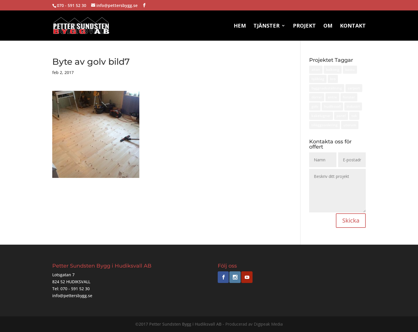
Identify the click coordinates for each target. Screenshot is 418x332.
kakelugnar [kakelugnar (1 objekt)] (321, 115)
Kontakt (353, 26)
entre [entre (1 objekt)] (332, 97)
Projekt (304, 26)
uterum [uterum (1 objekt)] (349, 124)
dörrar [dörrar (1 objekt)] (316, 97)
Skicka (350, 220)
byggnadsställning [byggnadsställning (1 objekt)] (326, 88)
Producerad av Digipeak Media (254, 324)
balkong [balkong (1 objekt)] (332, 69)
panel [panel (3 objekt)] (341, 115)
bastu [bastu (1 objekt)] (350, 69)
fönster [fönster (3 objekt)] (349, 97)
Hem (240, 26)
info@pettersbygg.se (72, 295)
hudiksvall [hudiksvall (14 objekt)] (332, 106)
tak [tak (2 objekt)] (354, 115)
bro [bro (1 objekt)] (333, 78)
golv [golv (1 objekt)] (314, 106)
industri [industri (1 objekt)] (353, 106)
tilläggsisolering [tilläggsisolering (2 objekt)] (324, 124)
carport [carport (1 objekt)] (354, 88)
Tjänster (266, 26)
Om (327, 26)
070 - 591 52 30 (71, 5)
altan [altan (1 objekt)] (315, 69)
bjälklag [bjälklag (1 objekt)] (317, 78)
